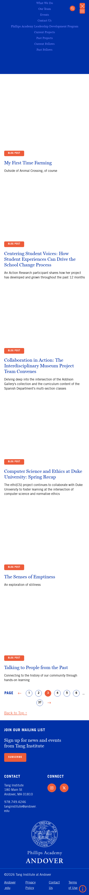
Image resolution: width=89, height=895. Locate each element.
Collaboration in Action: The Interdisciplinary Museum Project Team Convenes (39, 366)
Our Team (44, 9)
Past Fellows (44, 49)
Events (44, 14)
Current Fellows (44, 44)
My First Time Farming (28, 163)
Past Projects (44, 38)
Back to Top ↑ (15, 713)
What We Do (44, 3)
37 (40, 703)
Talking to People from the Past (36, 668)
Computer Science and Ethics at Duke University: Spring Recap (43, 474)
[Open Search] (72, 9)
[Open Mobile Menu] (82, 12)
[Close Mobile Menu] (82, 6)
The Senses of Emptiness (29, 577)
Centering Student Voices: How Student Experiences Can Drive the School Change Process (40, 260)
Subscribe (15, 757)
